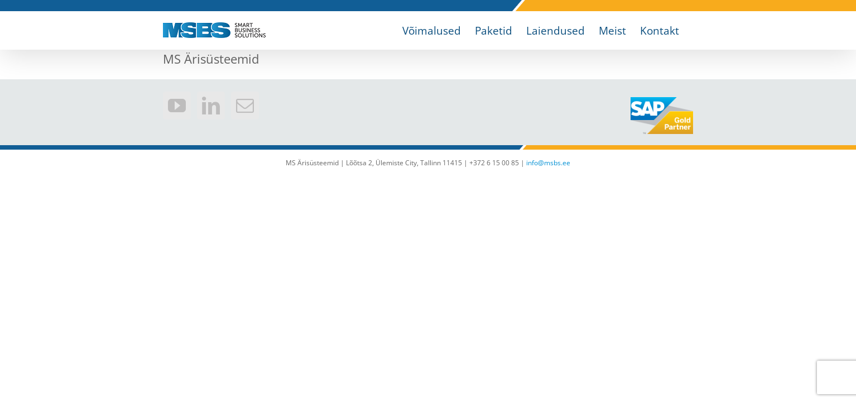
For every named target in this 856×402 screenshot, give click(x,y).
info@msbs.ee (548, 163)
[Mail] (245, 105)
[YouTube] (177, 105)
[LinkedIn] (211, 105)
